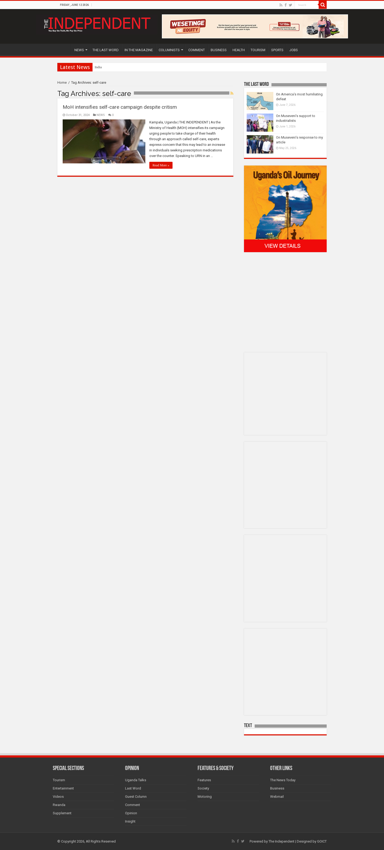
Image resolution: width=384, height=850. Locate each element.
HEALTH (239, 50)
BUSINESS (219, 50)
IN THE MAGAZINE (139, 50)
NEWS (79, 50)
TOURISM (258, 50)
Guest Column (136, 797)
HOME (64, 49)
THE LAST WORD (106, 50)
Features (204, 780)
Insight (130, 821)
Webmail (277, 797)
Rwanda (59, 805)
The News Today (282, 780)
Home (62, 82)
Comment (132, 805)
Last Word (133, 788)
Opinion (131, 813)
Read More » (161, 165)
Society (203, 788)
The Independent (281, 841)
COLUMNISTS (169, 50)
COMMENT (196, 50)
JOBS (293, 50)
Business (277, 788)
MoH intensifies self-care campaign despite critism (120, 107)
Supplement (62, 813)
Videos (58, 797)
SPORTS (277, 50)
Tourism (59, 780)
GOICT (322, 841)
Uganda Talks (135, 780)
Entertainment (63, 788)
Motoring (205, 797)
